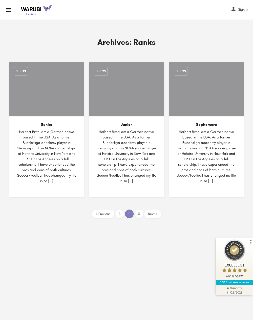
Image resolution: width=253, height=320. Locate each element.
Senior (46, 124)
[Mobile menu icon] (8, 10)
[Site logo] (36, 10)
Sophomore (206, 124)
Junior (126, 124)
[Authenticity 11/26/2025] (234, 290)
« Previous (103, 214)
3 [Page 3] (139, 214)
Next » (153, 214)
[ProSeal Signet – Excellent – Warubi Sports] (234, 260)
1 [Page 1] (119, 214)
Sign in (243, 9)
